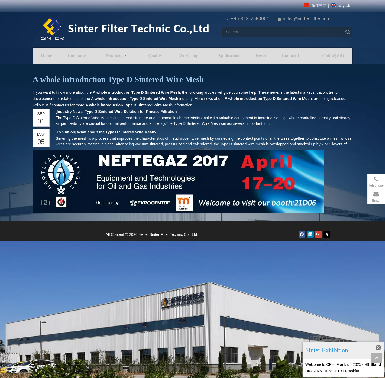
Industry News (70, 111)
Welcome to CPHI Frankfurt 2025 (333, 364)
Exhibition (66, 132)
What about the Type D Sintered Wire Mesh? (117, 132)
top (376, 358)
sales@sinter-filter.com (307, 18)
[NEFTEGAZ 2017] (178, 181)
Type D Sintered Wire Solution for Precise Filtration (131, 111)
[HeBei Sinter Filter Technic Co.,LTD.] (125, 29)
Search (347, 32)
